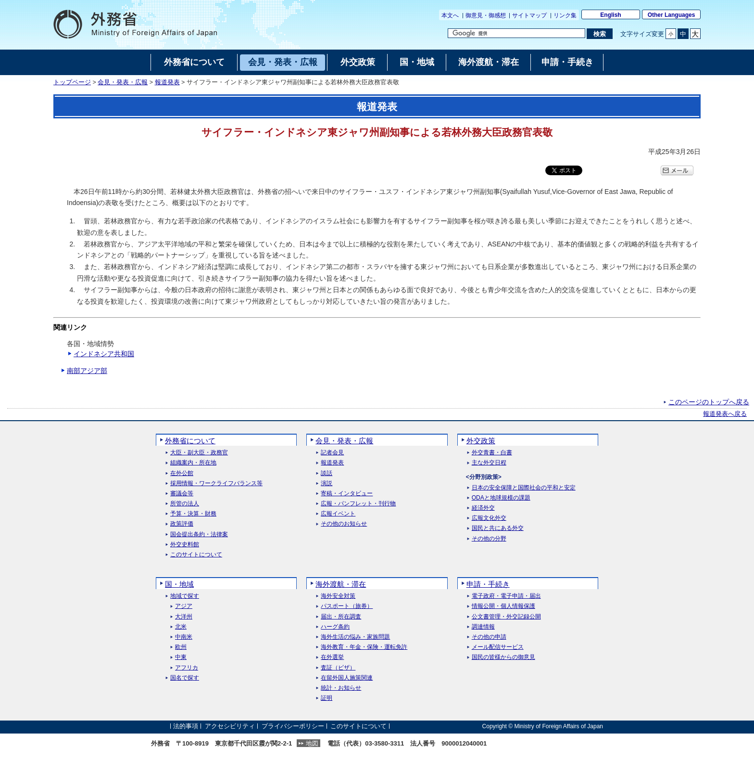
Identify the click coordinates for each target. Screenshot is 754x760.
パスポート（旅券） (347, 606)
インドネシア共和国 (104, 354)
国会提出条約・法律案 (199, 534)
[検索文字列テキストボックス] (516, 33)
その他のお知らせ (344, 524)
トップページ (72, 82)
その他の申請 (489, 637)
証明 (326, 698)
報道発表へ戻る (725, 414)
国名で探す (184, 678)
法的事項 (185, 726)
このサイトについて (196, 555)
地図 (312, 743)
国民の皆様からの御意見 (503, 657)
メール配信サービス (498, 647)
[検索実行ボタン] (599, 33)
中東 (181, 657)
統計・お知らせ (341, 688)
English (610, 15)
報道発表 (167, 82)
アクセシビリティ (230, 726)
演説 (326, 483)
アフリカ (186, 668)
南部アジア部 (87, 370)
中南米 (183, 637)
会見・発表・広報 (123, 82)
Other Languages (671, 15)
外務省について (190, 441)
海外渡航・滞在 (340, 584)
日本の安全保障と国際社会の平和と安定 (524, 488)
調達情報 (483, 627)
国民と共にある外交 (498, 528)
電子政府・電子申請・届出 (506, 596)
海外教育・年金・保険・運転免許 (364, 647)
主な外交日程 (489, 463)
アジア (183, 606)
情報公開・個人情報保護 (503, 606)
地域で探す (184, 596)
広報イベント (338, 514)
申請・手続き (488, 584)
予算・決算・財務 (193, 514)
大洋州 (183, 617)
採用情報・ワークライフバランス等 (216, 483)
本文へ (450, 15)
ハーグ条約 (335, 627)
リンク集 (565, 15)
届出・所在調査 (341, 617)
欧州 (181, 647)
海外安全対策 (338, 596)
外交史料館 (184, 544)
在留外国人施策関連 (347, 678)
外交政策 (480, 441)
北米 (181, 627)
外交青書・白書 (492, 453)
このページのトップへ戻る (708, 402)
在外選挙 (332, 657)
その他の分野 (489, 539)
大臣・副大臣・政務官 (199, 453)
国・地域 (179, 584)
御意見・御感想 (485, 15)
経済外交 (483, 508)
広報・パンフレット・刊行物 (358, 504)
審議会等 (181, 493)
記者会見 (332, 453)
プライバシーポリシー (293, 726)
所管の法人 (184, 504)
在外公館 (181, 473)
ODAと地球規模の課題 (501, 498)
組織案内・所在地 (193, 463)
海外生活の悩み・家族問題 (355, 637)
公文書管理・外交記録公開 (506, 617)
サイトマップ (529, 15)
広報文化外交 (489, 518)
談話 (326, 473)
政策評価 (181, 524)
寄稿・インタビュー (347, 493)
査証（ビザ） (338, 668)
